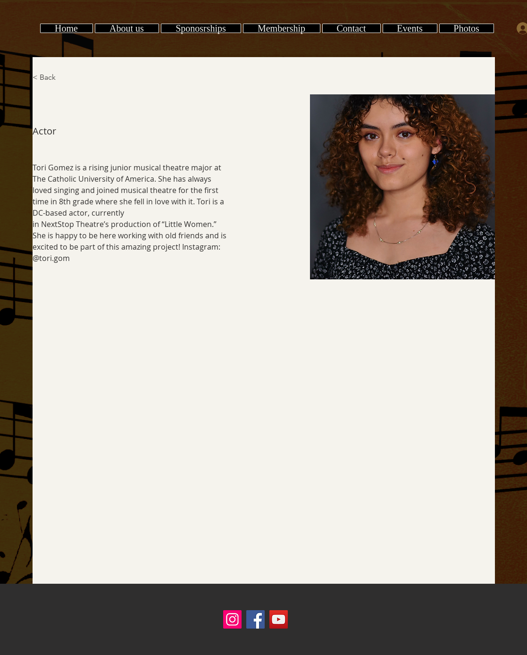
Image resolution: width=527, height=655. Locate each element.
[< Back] (51, 77)
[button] (466, 28)
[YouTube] (278, 619)
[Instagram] (232, 619)
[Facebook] (255, 619)
